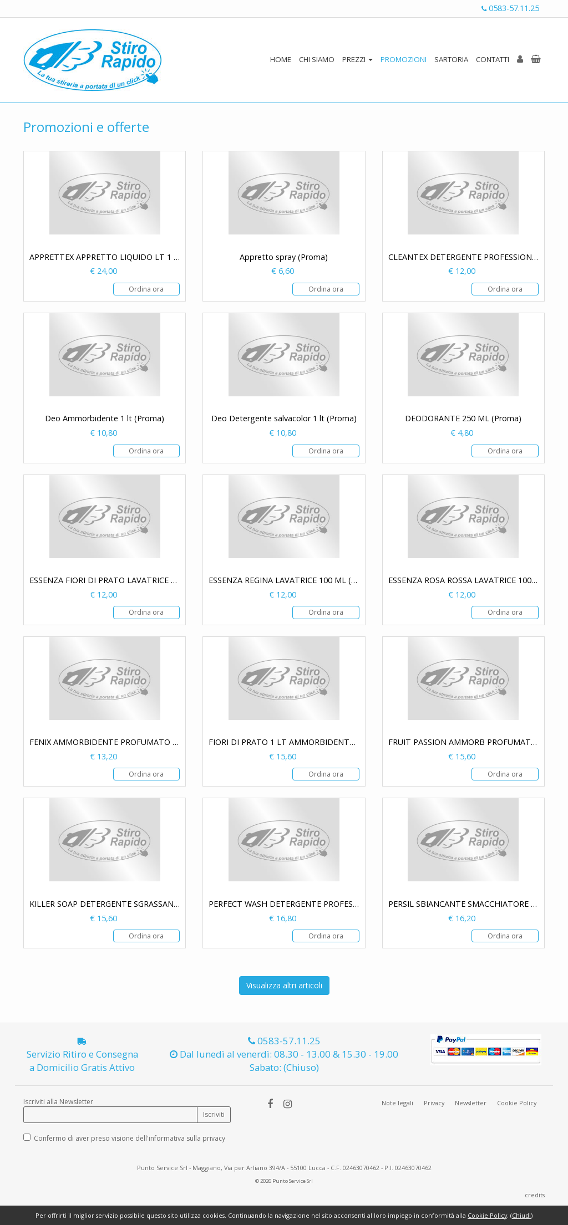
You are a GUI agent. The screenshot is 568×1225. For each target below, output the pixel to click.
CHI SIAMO (316, 59)
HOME (280, 59)
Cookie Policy (516, 1103)
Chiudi (521, 1215)
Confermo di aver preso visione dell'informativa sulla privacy (129, 1138)
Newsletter (470, 1103)
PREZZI (357, 59)
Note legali (397, 1103)
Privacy (434, 1103)
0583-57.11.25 (510, 8)
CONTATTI (492, 59)
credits (535, 1195)
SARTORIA (451, 59)
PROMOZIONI (404, 59)
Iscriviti (214, 1114)
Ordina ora (146, 289)
